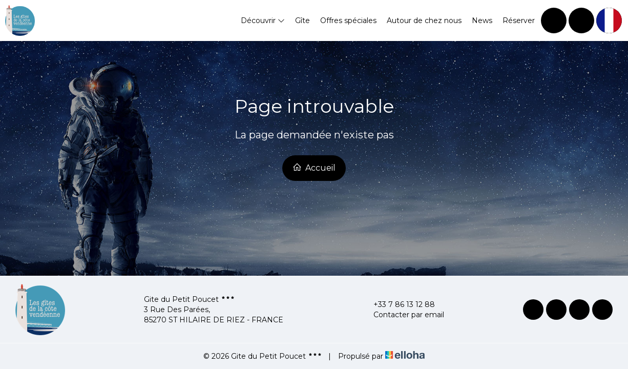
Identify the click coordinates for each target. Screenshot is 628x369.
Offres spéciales (348, 20)
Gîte (302, 20)
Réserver (519, 20)
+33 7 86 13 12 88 (398, 304)
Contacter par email (403, 314)
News (482, 20)
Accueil (314, 167)
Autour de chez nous (424, 20)
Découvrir (263, 20)
